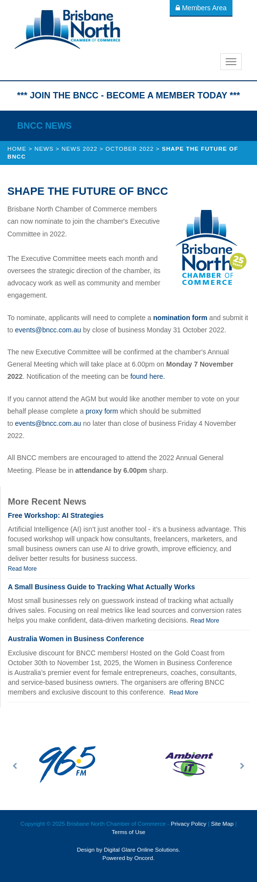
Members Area (201, 8)
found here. (147, 376)
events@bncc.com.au (48, 330)
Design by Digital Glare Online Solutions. (128, 849)
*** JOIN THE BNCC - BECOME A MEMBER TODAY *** (128, 95)
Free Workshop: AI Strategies (55, 515)
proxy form (102, 411)
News (43, 148)
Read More (22, 568)
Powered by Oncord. (128, 858)
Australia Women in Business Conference (76, 639)
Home (16, 148)
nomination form (180, 318)
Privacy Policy (188, 823)
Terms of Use (129, 832)
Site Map (222, 823)
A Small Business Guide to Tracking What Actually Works (101, 587)
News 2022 (80, 148)
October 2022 (129, 148)
